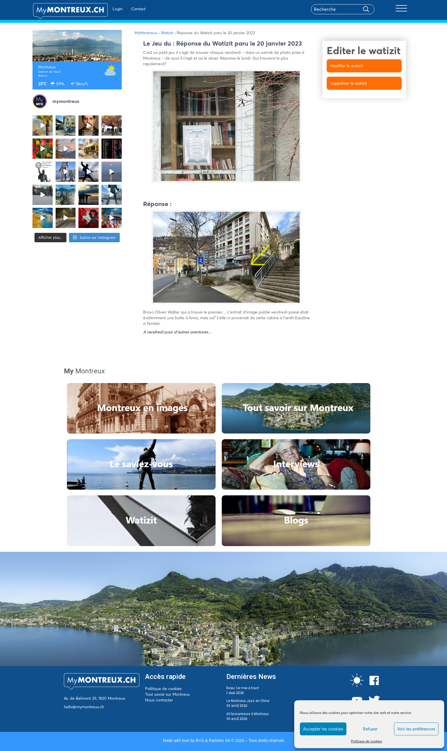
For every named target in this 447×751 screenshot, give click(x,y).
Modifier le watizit (346, 65)
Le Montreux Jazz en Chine (247, 701)
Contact (123, 8)
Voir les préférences (416, 729)
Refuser (370, 729)
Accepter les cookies (323, 729)
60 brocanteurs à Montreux (247, 714)
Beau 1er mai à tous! (242, 688)
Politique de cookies (366, 741)
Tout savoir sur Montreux (167, 694)
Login (102, 8)
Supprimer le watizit (348, 83)
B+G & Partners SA (213, 740)
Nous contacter (159, 700)
